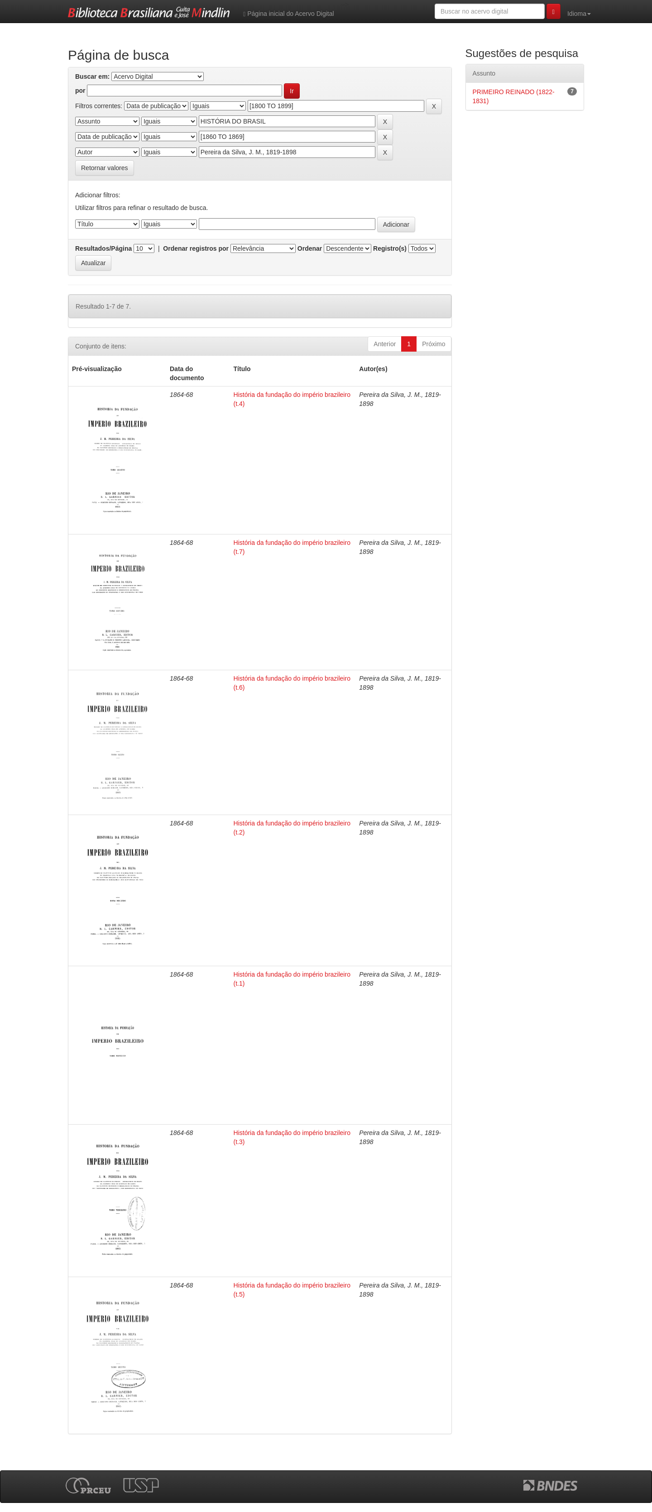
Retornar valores (104, 168)
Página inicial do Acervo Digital (288, 14)
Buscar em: (92, 76)
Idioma (579, 13)
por (80, 90)
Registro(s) (390, 248)
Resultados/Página (103, 248)
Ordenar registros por (196, 248)
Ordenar (309, 248)
